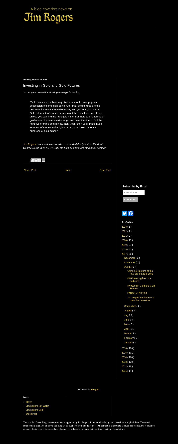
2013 (124, 362)
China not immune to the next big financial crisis (140, 272)
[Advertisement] (89, 50)
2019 (124, 245)
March (127, 333)
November (130, 262)
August (128, 310)
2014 (124, 357)
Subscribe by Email (135, 186)
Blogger (95, 389)
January (128, 342)
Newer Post (30, 170)
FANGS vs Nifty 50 (137, 293)
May (126, 324)
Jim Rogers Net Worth (37, 406)
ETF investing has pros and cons (139, 280)
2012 (124, 366)
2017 (124, 254)
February (129, 338)
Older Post (105, 170)
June (127, 319)
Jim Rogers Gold (34, 410)
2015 (124, 352)
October (128, 267)
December (130, 258)
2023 (124, 226)
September (130, 306)
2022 (124, 231)
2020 (124, 240)
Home (68, 170)
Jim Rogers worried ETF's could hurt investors (140, 299)
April (127, 329)
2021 (124, 235)
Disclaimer (31, 414)
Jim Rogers (29, 144)
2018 (124, 249)
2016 (124, 348)
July (126, 315)
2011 (124, 371)
